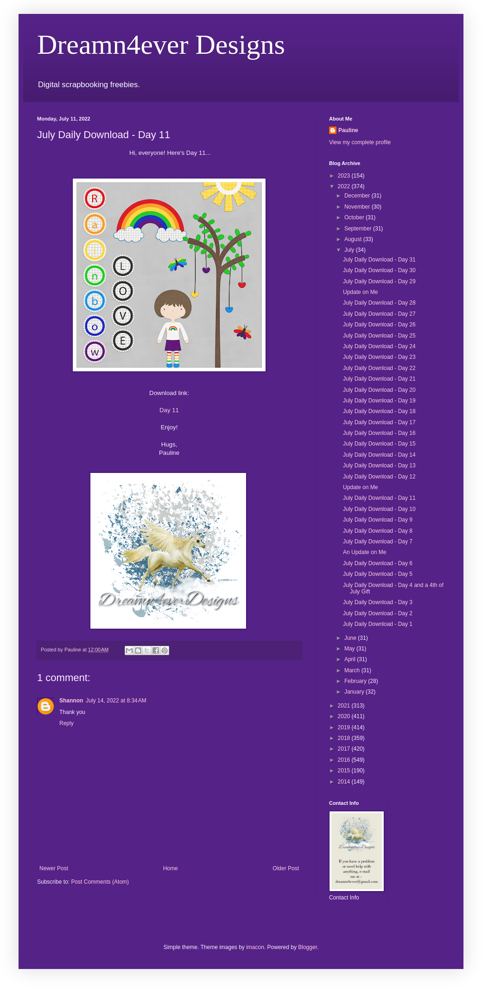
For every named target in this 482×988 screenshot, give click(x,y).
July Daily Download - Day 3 (377, 602)
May (350, 648)
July (350, 250)
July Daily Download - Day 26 (379, 324)
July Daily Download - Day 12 (379, 476)
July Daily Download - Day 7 (377, 541)
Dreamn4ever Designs (161, 44)
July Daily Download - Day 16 (379, 433)
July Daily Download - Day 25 (379, 335)
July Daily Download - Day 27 (379, 314)
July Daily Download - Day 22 (379, 368)
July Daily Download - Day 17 (379, 422)
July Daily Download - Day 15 (379, 443)
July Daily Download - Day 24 (379, 346)
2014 (345, 781)
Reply (66, 723)
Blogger (307, 947)
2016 (345, 760)
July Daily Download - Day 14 (379, 455)
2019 (345, 727)
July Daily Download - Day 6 (377, 563)
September (358, 228)
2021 (345, 705)
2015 (345, 770)
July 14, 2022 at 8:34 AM (116, 700)
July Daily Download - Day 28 (379, 303)
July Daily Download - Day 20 (379, 390)
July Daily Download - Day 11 (379, 498)
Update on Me (360, 292)
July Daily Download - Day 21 (379, 379)
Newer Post (53, 868)
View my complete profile (360, 142)
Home (170, 868)
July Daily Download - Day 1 (377, 624)
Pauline (348, 130)
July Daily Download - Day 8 (377, 531)
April (350, 659)
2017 (345, 749)
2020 (345, 716)
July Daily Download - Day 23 (379, 357)
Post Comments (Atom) (100, 882)
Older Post (286, 868)
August (353, 239)
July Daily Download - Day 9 (377, 519)
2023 (345, 175)
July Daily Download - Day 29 (379, 281)
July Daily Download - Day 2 (377, 613)
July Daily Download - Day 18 (379, 411)
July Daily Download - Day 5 (377, 574)
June (351, 638)
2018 (345, 738)
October (355, 217)
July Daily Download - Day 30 (379, 270)
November (358, 207)
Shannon (71, 700)
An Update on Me (364, 552)
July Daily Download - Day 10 (379, 509)
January (355, 691)
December (358, 195)
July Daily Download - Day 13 (379, 465)
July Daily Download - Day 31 (379, 259)
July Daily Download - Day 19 (379, 400)
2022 (345, 186)
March (353, 670)
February (356, 681)
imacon (255, 947)
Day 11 (169, 410)
